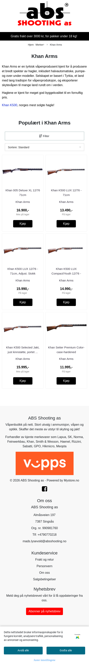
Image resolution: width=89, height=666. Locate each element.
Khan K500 (9, 105)
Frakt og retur (44, 559)
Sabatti (27, 446)
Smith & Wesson (47, 441)
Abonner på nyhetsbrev (44, 611)
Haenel (65, 441)
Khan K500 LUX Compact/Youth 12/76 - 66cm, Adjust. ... (66, 273)
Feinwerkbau (16, 441)
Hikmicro (48, 446)
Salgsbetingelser (44, 579)
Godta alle (66, 650)
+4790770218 (47, 534)
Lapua (62, 437)
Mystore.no (71, 480)
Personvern (45, 566)
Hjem (31, 44)
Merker (40, 45)
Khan (30, 441)
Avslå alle (23, 650)
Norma (78, 437)
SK (70, 437)
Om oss (44, 572)
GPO (37, 446)
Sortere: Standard (18, 147)
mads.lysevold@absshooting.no (44, 541)
